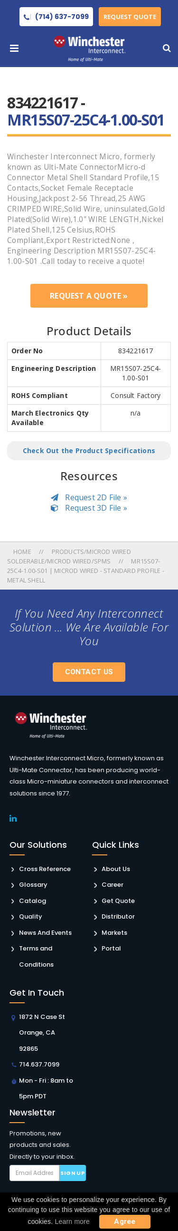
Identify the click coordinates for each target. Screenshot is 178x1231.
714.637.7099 (39, 1064)
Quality (30, 916)
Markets (114, 932)
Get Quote (118, 900)
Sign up (72, 1173)
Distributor (118, 916)
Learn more (72, 1221)
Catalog (32, 900)
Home (23, 551)
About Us (116, 868)
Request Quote (130, 16)
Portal (111, 948)
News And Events (45, 932)
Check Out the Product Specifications (89, 450)
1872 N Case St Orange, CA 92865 (42, 1032)
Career (112, 884)
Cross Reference (45, 868)
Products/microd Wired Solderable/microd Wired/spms (69, 556)
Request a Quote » (89, 296)
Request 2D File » (89, 497)
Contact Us (89, 672)
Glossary (33, 884)
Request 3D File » (89, 508)
